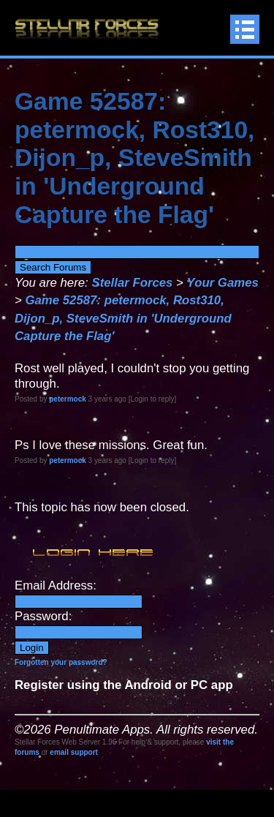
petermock (67, 399)
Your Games (223, 283)
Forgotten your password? (61, 662)
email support (74, 752)
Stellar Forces (131, 283)
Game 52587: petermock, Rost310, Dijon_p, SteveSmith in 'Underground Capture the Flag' (123, 318)
